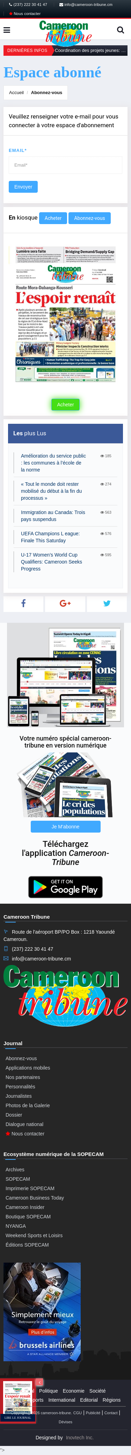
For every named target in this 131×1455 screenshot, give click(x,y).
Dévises (65, 1422)
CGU (77, 1413)
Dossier (14, 1115)
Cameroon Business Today (35, 1198)
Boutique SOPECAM (28, 1216)
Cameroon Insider (25, 1207)
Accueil (16, 92)
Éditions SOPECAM (27, 1245)
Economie (74, 1391)
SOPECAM (18, 1179)
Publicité (93, 1413)
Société (97, 1391)
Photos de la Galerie (28, 1105)
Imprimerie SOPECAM (30, 1188)
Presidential (21, 1391)
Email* (18, 150)
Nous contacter (25, 14)
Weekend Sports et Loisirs (34, 1235)
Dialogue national (24, 1124)
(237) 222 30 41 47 (28, 4)
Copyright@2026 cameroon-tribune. (41, 1413)
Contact (111, 1413)
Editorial (89, 1400)
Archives (15, 1169)
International (61, 1400)
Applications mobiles (28, 1068)
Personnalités (20, 1086)
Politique (48, 1391)
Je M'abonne (66, 826)
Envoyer (23, 187)
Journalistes (19, 1096)
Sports (36, 1400)
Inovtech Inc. (80, 1437)
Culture (16, 1400)
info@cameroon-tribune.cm (85, 4)
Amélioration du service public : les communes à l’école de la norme (53, 463)
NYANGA (16, 1226)
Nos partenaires (23, 1077)
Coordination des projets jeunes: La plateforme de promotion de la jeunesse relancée (91, 50)
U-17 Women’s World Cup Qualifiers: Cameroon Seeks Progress (51, 562)
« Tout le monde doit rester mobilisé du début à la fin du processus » (51, 491)
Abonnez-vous (47, 92)
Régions (112, 1400)
